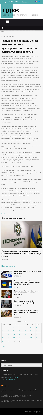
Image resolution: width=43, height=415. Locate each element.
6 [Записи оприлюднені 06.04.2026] (2, 331)
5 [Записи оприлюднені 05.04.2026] (36, 327)
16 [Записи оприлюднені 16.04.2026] (19, 334)
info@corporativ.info (12, 377)
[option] (21, 240)
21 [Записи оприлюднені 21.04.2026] (8, 338)
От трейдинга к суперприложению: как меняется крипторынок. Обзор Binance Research (17, 396)
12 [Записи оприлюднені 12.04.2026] (36, 331)
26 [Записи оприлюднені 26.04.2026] (36, 338)
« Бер (3, 346)
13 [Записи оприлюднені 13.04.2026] (2, 334)
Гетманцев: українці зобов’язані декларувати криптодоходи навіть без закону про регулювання (27, 282)
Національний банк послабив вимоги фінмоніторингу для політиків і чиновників (26, 292)
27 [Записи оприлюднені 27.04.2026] (3, 341)
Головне (6, 386)
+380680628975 (10, 379)
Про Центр (25, 2)
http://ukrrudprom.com (8, 214)
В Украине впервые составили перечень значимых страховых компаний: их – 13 (21, 401)
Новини (11, 36)
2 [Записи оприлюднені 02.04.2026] (19, 327)
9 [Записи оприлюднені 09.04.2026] (19, 331)
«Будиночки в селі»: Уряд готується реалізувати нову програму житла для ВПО (26, 312)
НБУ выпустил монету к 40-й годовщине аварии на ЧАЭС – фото (20, 390)
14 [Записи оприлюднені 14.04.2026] (8, 334)
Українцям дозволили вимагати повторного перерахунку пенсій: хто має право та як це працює (21, 253)
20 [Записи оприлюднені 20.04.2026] (3, 338)
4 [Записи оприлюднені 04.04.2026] (30, 327)
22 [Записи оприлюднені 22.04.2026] (14, 338)
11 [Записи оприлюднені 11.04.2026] (30, 331)
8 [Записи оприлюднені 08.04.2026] (13, 331)
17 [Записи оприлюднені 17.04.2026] (25, 334)
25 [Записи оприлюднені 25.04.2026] (31, 338)
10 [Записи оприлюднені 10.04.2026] (25, 331)
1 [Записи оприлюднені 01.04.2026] (13, 327)
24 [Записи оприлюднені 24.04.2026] (25, 338)
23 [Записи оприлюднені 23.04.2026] (19, 338)
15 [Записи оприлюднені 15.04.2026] (14, 334)
